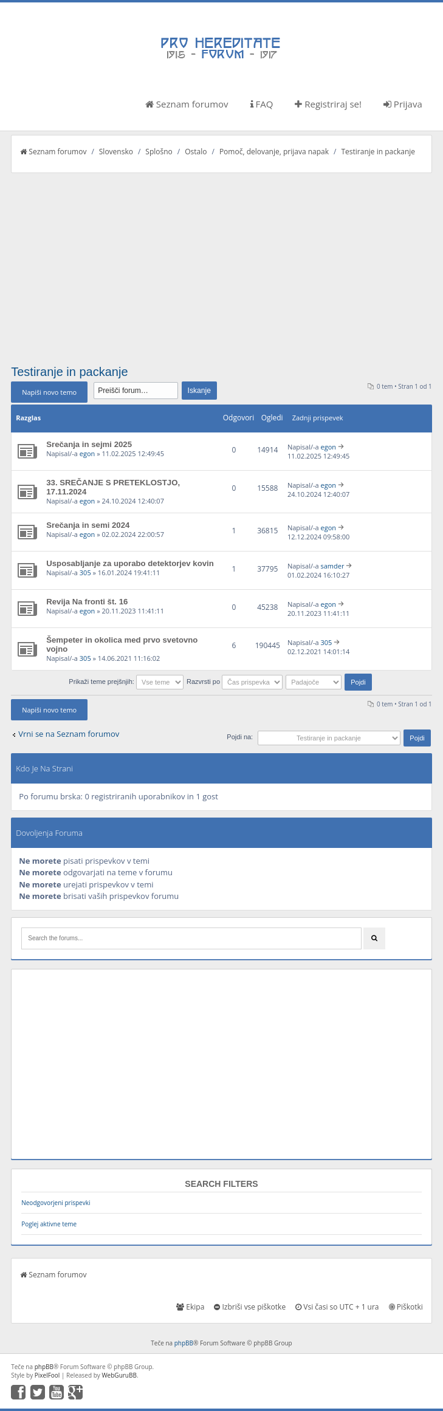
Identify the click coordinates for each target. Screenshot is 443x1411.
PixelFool (47, 1375)
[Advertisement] (221, 264)
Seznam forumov (186, 104)
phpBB (183, 1343)
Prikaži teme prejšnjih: (126, 681)
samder (332, 565)
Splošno (158, 151)
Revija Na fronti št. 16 (87, 601)
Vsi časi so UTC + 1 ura (337, 1307)
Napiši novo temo (49, 392)
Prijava (402, 104)
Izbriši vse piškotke (250, 1307)
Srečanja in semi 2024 (87, 525)
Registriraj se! (328, 104)
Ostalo (196, 151)
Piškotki (406, 1307)
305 (85, 572)
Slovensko (116, 151)
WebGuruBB (119, 1375)
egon (87, 453)
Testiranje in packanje (378, 151)
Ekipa (190, 1307)
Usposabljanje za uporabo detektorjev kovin (130, 563)
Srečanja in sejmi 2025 (89, 444)
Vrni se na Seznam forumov (68, 733)
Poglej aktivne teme (49, 1224)
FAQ (261, 104)
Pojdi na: (240, 736)
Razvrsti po (235, 681)
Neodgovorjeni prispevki (55, 1202)
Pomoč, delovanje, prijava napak (274, 151)
